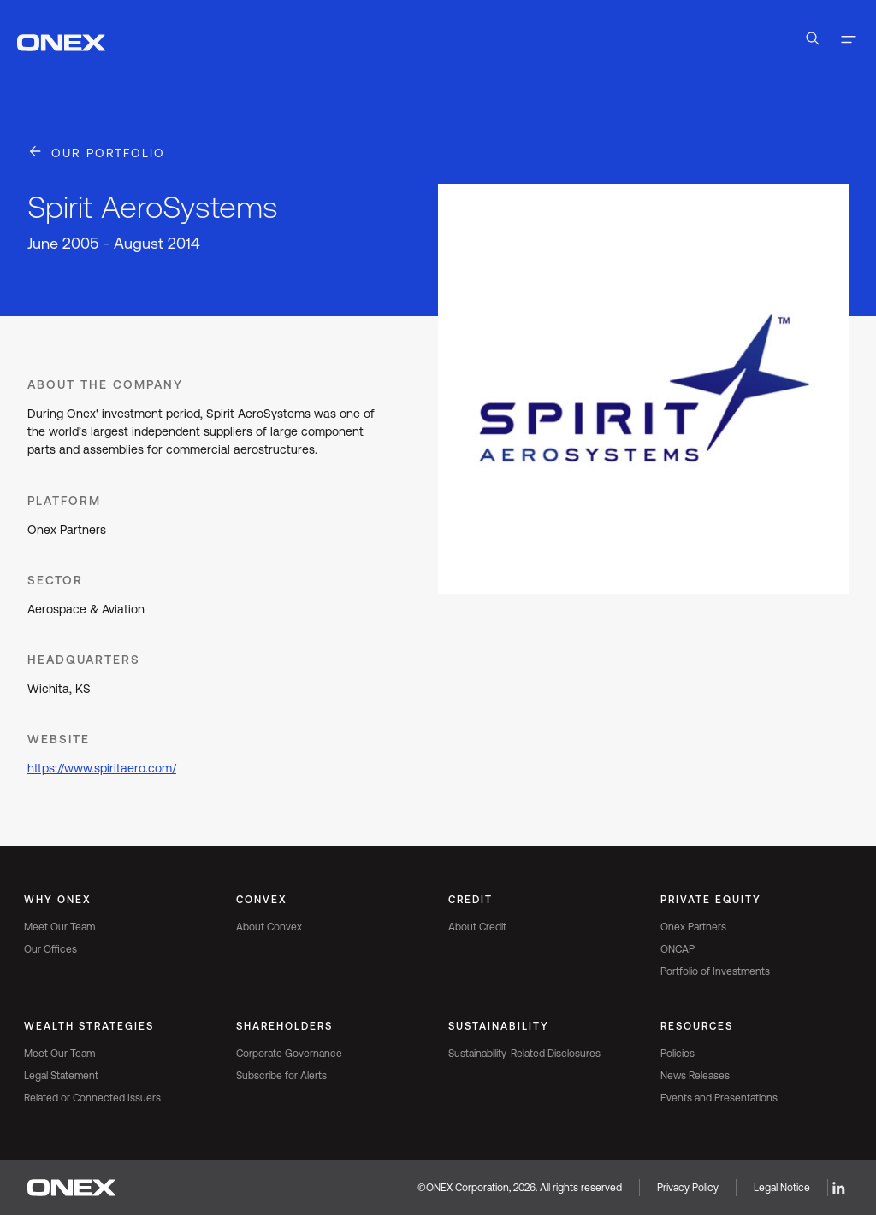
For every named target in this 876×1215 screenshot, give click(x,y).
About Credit (477, 927)
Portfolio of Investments (715, 971)
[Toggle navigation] (848, 41)
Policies (677, 1053)
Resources (696, 1026)
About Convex (269, 927)
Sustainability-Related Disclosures (524, 1053)
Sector (55, 580)
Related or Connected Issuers (92, 1098)
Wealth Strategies (89, 1026)
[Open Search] (812, 41)
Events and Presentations (719, 1098)
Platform (64, 501)
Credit (470, 900)
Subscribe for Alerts (281, 1076)
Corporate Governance (289, 1053)
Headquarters (83, 659)
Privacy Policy (688, 1188)
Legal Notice (782, 1188)
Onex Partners (693, 927)
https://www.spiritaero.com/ (101, 768)
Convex (261, 900)
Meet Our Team (59, 927)
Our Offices (50, 949)
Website (58, 739)
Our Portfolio (108, 153)
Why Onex (58, 900)
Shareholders (284, 1026)
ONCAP (677, 949)
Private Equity (710, 900)
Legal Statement (61, 1076)
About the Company (105, 384)
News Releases (695, 1076)
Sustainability (498, 1026)
